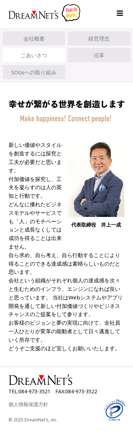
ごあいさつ (34, 55)
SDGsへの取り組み (33, 72)
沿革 (99, 55)
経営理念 (99, 38)
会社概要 (34, 38)
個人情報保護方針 (28, 404)
